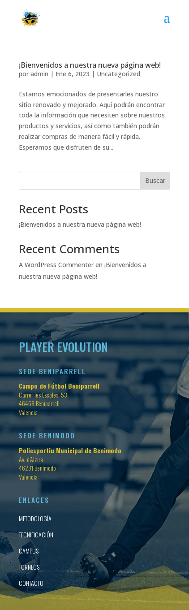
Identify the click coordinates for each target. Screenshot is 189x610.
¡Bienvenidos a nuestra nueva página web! (90, 65)
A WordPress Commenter (56, 264)
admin (39, 73)
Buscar (155, 180)
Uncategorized (118, 73)
